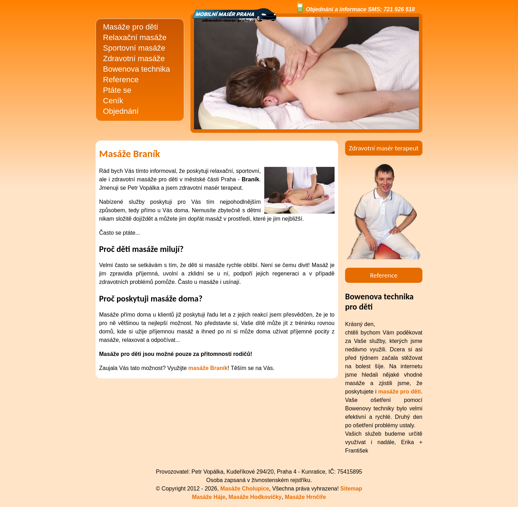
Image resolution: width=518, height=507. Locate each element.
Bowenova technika (136, 69)
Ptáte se (117, 90)
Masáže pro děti (130, 26)
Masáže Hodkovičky (254, 497)
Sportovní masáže (134, 48)
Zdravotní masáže (134, 58)
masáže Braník (208, 368)
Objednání (121, 111)
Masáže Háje (208, 497)
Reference (121, 79)
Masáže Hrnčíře (305, 497)
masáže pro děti (399, 392)
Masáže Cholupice (244, 489)
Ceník (113, 100)
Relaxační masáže (135, 37)
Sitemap (351, 489)
